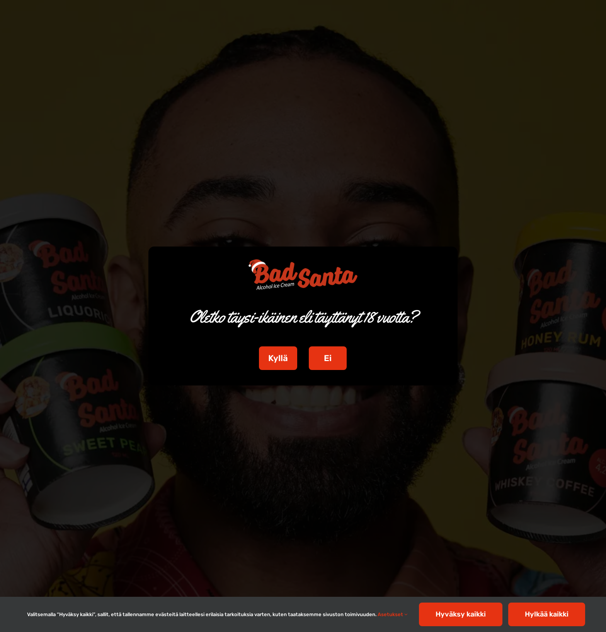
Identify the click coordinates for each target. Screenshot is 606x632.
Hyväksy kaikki (461, 614)
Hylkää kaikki (547, 614)
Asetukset (392, 614)
